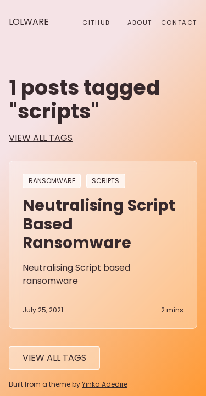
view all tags (41, 137)
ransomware (52, 181)
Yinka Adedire (104, 384)
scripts (105, 181)
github (96, 22)
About (139, 22)
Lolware (29, 21)
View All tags (54, 357)
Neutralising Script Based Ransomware (99, 224)
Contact (179, 22)
